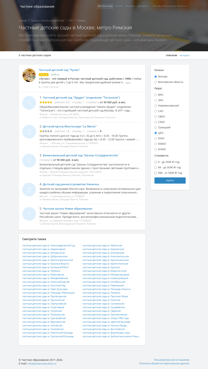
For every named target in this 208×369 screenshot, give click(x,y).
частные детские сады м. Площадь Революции (51, 292)
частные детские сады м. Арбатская (104, 245)
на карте (183, 55)
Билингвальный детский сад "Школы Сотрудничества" (83, 155)
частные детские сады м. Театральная (46, 314)
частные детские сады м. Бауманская (105, 249)
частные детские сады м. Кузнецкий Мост (48, 267)
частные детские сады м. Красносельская (108, 260)
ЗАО (160, 100)
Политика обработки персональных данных (161, 363)
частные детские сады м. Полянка (103, 292)
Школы (112, 6)
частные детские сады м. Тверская (104, 310)
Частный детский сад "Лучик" (61, 70)
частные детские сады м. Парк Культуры (47, 289)
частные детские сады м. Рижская (103, 300)
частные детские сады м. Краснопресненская (51, 260)
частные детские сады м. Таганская (44, 310)
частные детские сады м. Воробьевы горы (108, 332)
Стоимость (161, 155)
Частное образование (36, 6)
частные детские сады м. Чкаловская (45, 329)
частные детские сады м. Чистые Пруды (107, 325)
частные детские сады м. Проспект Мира (108, 296)
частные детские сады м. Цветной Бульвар (109, 321)
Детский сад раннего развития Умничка (72, 184)
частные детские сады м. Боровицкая (106, 252)
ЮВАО (162, 143)
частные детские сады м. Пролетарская (47, 296)
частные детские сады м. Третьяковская (107, 314)
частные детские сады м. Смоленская (105, 303)
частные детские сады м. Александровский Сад (52, 245)
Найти (170, 180)
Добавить (139, 6)
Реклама (125, 6)
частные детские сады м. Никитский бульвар (50, 332)
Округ (158, 88)
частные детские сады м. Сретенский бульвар (51, 336)
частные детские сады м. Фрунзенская (46, 321)
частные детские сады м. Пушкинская (46, 300)
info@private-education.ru (44, 363)
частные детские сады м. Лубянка (43, 270)
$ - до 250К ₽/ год (168, 162)
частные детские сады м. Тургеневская (46, 318)
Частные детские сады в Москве (47, 20)
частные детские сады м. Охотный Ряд (46, 285)
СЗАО (161, 122)
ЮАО (161, 138)
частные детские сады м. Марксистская (107, 270)
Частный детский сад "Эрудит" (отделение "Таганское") (83, 97)
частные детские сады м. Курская (103, 267)
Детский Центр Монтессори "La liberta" (71, 126)
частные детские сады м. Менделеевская (48, 278)
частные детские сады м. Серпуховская (47, 303)
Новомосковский (168, 105)
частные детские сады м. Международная (108, 274)
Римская (81, 20)
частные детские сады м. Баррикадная (46, 249)
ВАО (160, 94)
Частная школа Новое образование (69, 208)
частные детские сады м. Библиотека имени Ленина (115, 336)
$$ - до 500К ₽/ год (169, 167)
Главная (23, 20)
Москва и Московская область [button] (169, 6)
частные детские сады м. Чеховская (44, 325)
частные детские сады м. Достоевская (106, 329)
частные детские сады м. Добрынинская (47, 256)
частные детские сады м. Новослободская (48, 281)
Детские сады (96, 6)
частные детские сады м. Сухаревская (106, 307)
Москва (162, 76)
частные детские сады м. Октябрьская (106, 281)
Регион (159, 70)
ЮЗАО (162, 149)
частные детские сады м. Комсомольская (108, 256)
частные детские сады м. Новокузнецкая (107, 278)
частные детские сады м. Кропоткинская (108, 263)
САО (160, 111)
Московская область (170, 82)
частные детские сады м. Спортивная (46, 307)
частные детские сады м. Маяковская (45, 274)
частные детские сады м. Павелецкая (105, 285)
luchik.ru (56, 74)
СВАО (161, 116)
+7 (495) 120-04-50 (52, 87)
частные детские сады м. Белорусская (46, 252)
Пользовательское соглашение (170, 360)
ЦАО (70, 20)
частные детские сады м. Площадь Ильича (109, 289)
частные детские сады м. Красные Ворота (48, 263)
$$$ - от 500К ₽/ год (170, 173)
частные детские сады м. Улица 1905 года (108, 318)
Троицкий (164, 127)
